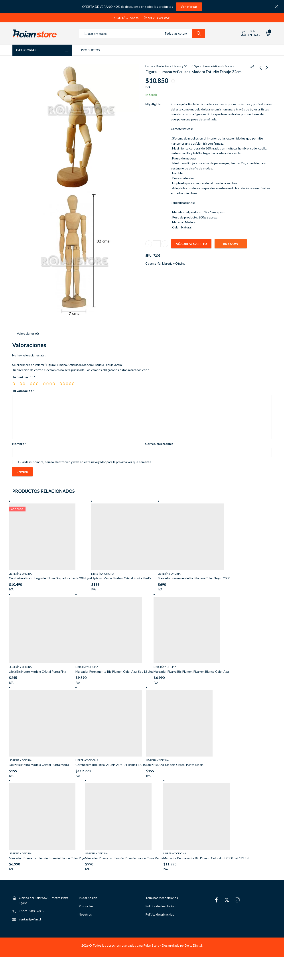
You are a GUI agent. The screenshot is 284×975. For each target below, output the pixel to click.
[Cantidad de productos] (157, 243)
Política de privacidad (159, 912)
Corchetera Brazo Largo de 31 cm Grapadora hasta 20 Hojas (50, 576)
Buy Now (230, 244)
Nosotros (85, 912)
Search (198, 33)
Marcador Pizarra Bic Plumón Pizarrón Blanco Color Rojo (47, 856)
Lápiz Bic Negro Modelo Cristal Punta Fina (37, 669)
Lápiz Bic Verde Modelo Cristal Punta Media (121, 576)
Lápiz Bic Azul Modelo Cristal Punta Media (174, 763)
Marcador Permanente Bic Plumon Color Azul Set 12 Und (114, 669)
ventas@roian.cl (30, 917)
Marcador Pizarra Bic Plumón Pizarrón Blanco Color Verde (124, 856)
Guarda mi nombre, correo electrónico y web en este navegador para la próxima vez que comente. (85, 460)
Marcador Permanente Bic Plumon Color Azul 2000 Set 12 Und (206, 856)
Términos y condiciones (161, 896)
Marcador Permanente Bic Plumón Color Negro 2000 (194, 576)
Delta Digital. (194, 943)
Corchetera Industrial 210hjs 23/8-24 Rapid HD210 (110, 763)
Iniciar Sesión (88, 896)
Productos (162, 66)
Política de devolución (160, 904)
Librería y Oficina (181, 66)
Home (149, 66)
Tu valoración (23, 389)
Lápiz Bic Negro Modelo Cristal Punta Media (39, 763)
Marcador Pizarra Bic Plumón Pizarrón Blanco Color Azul (191, 669)
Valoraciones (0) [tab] (28, 332)
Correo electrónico (160, 442)
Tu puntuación (23, 375)
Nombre (19, 442)
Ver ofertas (189, 6)
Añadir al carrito (191, 244)
